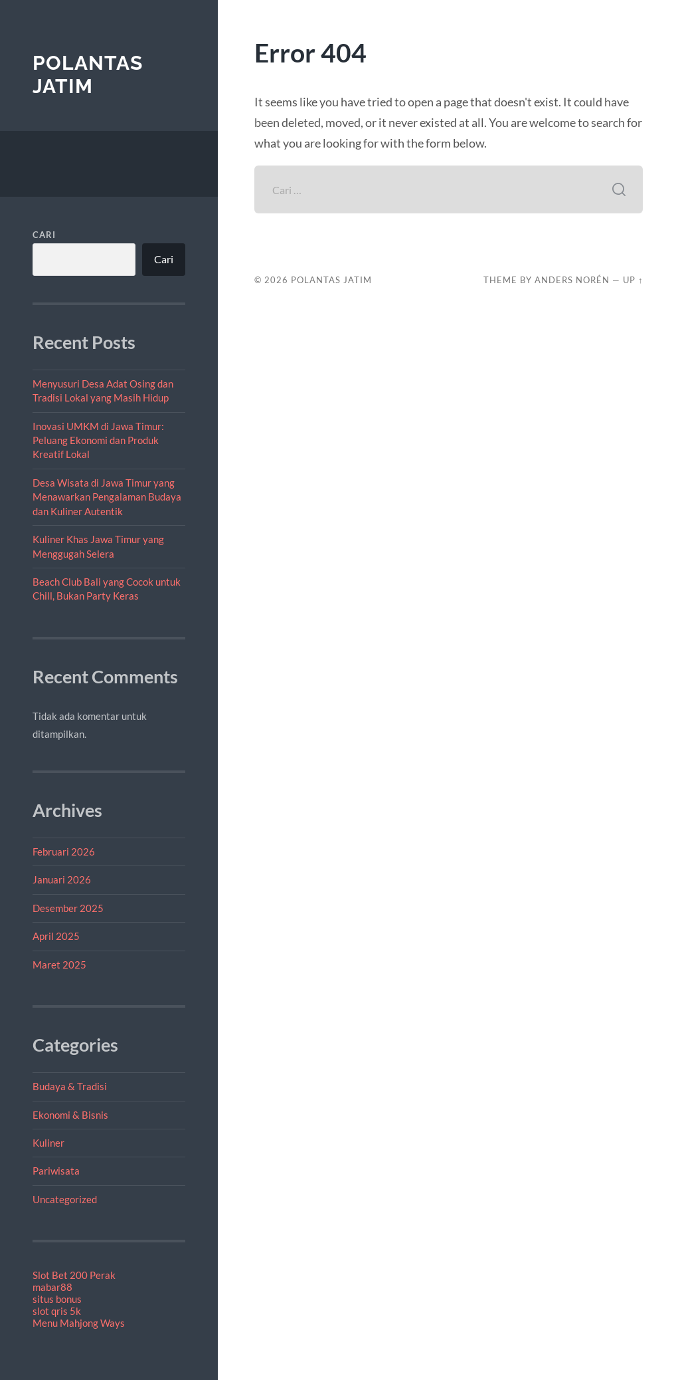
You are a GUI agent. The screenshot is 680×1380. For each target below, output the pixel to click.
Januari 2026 (62, 879)
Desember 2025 (68, 908)
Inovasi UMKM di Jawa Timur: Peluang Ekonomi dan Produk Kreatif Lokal (98, 440)
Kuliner (48, 1143)
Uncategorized (65, 1199)
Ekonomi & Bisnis (70, 1115)
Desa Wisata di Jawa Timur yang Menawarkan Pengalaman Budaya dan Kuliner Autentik (107, 497)
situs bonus (57, 1299)
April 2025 (56, 936)
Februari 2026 (64, 852)
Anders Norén (572, 280)
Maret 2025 (59, 965)
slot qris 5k (57, 1311)
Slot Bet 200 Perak (74, 1275)
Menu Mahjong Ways (79, 1323)
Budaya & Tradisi (70, 1086)
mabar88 (52, 1287)
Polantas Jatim (88, 74)
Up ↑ (633, 280)
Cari (44, 234)
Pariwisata (56, 1171)
